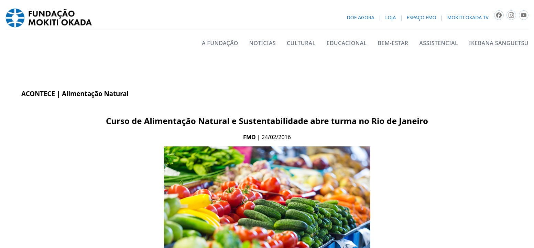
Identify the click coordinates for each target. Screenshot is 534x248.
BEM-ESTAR (393, 43)
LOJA (390, 18)
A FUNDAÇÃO (220, 43)
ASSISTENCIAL (438, 43)
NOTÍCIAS (262, 43)
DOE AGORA (360, 18)
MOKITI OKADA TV (468, 18)
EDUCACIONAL (346, 43)
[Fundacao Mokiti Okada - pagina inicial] (49, 18)
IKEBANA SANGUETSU (498, 43)
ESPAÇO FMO (421, 18)
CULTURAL (301, 43)
